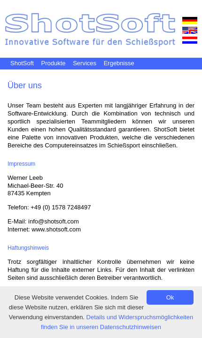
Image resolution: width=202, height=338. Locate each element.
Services (84, 63)
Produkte (53, 63)
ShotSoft (22, 63)
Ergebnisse (119, 63)
